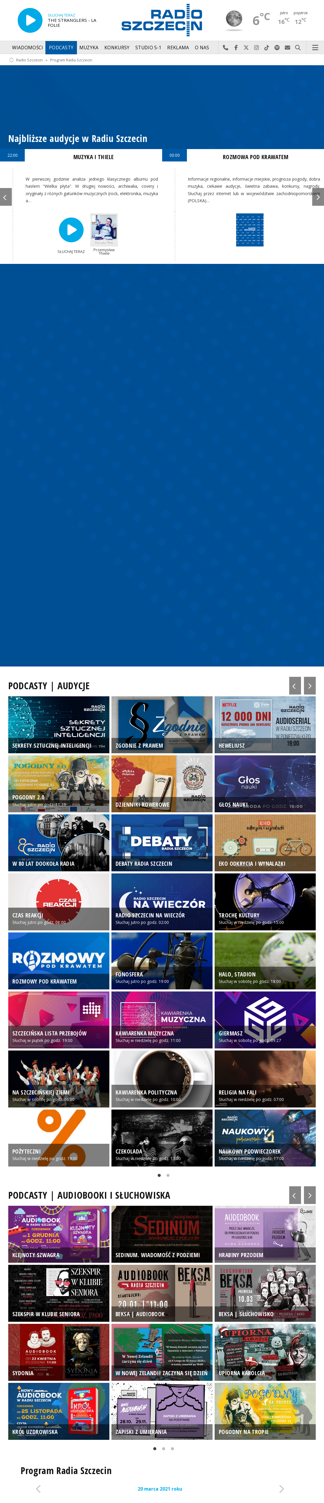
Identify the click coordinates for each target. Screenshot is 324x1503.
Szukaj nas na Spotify (277, 48)
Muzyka (89, 48)
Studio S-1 (148, 48)
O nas (202, 48)
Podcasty (61, 48)
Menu (315, 48)
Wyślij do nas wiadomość (287, 48)
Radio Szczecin (25, 60)
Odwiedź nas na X (246, 48)
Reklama (178, 48)
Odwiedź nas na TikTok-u (267, 48)
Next (318, 197)
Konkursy (116, 48)
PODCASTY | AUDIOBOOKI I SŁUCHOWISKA (89, 1195)
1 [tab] (158, 1176)
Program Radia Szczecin (71, 60)
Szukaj (298, 48)
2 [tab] (167, 1176)
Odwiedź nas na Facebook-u (236, 48)
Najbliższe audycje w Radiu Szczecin (78, 138)
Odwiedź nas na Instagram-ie (256, 48)
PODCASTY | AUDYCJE (49, 685)
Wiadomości (27, 48)
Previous (6, 197)
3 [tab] (171, 1450)
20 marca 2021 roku (160, 1489)
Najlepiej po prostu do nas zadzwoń (226, 48)
